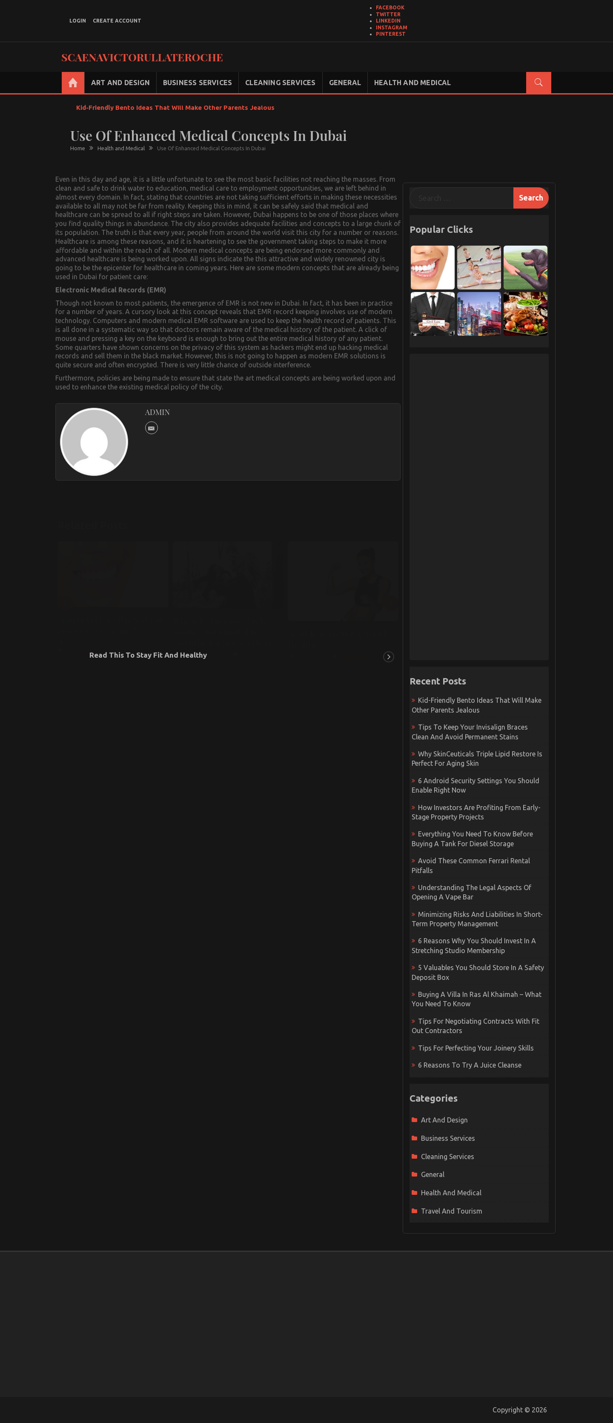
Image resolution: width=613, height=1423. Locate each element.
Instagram (391, 27)
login (77, 20)
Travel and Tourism (451, 1211)
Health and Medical (412, 82)
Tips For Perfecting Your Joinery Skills (476, 1048)
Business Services (197, 82)
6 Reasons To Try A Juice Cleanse (469, 1065)
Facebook (390, 7)
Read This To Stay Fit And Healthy (148, 655)
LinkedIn (388, 20)
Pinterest (391, 34)
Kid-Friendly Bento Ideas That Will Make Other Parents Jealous (175, 107)
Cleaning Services (280, 82)
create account (117, 20)
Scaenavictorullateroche (142, 57)
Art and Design (120, 82)
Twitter (388, 14)
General (345, 82)
